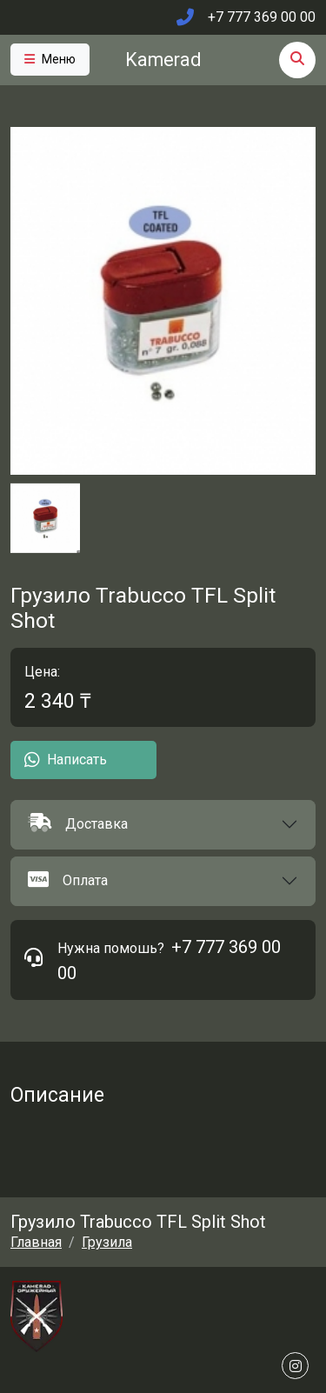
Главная (36, 1242)
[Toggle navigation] (50, 59)
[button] (163, 825)
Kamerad (163, 59)
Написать (65, 760)
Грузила (107, 1242)
